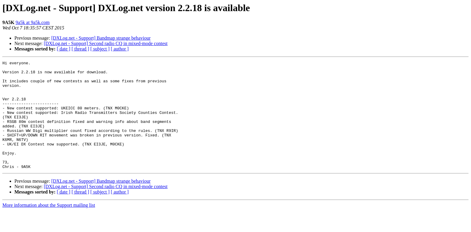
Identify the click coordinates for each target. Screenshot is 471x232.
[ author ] (120, 48)
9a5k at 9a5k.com (33, 22)
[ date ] (63, 48)
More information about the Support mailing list (48, 226)
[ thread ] (80, 48)
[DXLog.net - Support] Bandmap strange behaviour (101, 38)
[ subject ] (100, 48)
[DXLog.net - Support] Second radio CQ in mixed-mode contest (106, 43)
